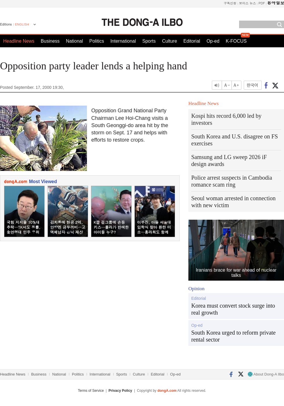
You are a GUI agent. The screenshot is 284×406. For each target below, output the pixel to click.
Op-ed (213, 41)
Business (50, 41)
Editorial (191, 41)
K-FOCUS (236, 41)
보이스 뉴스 (247, 3)
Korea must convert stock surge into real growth (233, 309)
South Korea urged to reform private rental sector (233, 336)
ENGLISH (22, 24)
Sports (149, 41)
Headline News (18, 41)
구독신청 (230, 3)
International (123, 41)
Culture (169, 41)
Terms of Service (91, 391)
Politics (96, 41)
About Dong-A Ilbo (266, 374)
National (74, 41)
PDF (261, 3)
